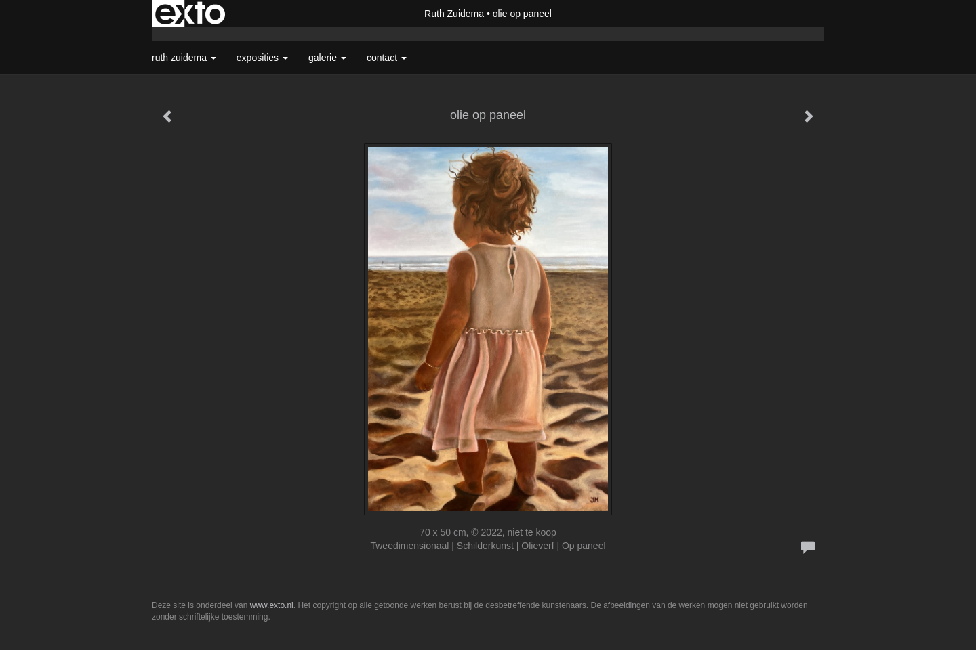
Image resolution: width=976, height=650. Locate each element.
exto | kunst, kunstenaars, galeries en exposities (190, 13)
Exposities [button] (262, 57)
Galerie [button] (327, 57)
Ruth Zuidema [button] (184, 57)
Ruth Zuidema (454, 13)
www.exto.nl (271, 605)
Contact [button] (387, 57)
